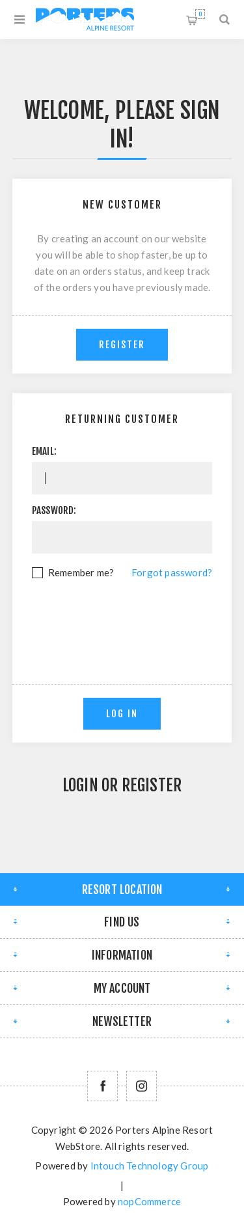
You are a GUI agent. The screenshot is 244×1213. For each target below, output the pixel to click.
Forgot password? (171, 572)
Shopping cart (200, 14)
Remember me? (81, 572)
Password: (54, 510)
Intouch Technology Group (149, 1165)
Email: (44, 451)
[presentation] (131, 616)
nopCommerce (149, 1201)
